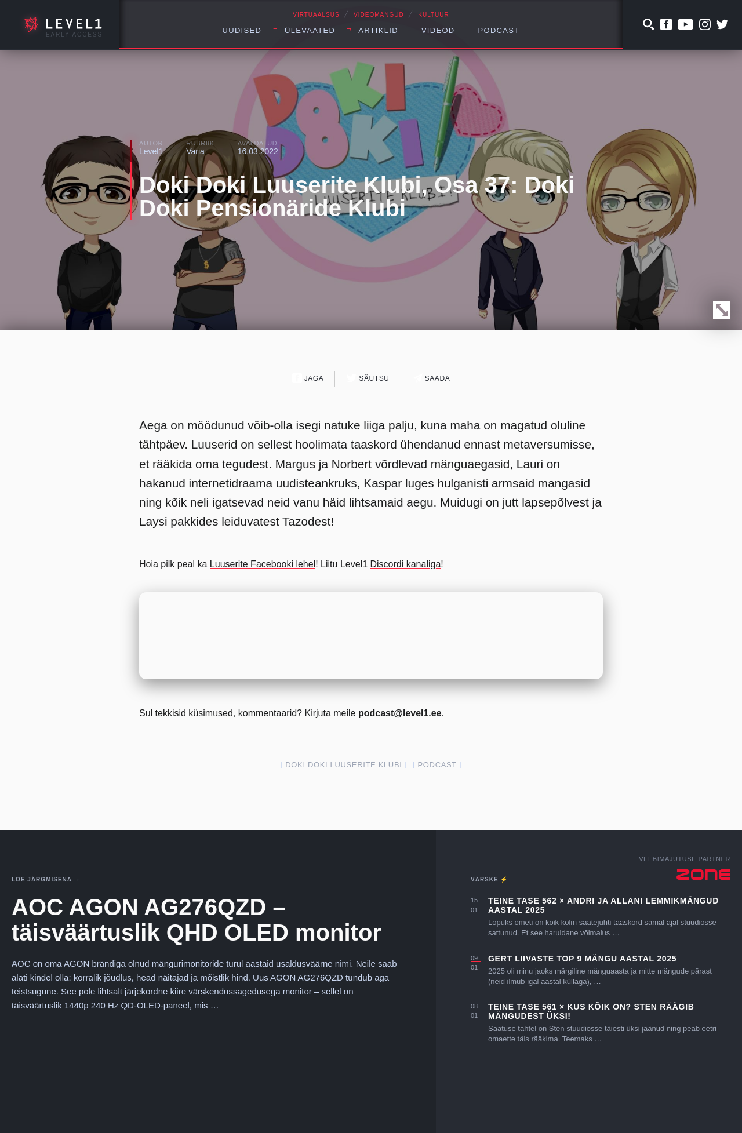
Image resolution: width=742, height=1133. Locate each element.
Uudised (242, 30)
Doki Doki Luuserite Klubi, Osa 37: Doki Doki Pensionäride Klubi (356, 196)
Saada (431, 378)
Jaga (308, 378)
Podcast (499, 30)
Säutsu (368, 378)
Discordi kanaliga (405, 564)
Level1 (151, 151)
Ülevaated (310, 30)
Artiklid (378, 30)
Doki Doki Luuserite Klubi (343, 764)
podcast (437, 764)
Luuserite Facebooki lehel (262, 564)
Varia (195, 151)
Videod (438, 30)
